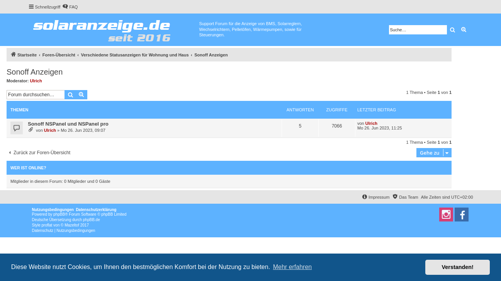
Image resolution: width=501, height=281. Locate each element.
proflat (47, 225)
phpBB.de (91, 220)
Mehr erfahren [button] (292, 267)
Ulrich (36, 80)
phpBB (59, 214)
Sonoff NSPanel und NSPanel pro (68, 124)
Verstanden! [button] (458, 267)
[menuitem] (70, 7)
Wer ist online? (28, 167)
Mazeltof (72, 225)
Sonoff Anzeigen (35, 72)
